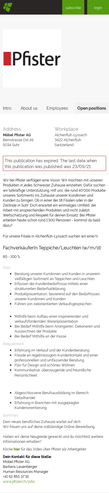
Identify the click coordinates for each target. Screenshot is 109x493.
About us (29, 108)
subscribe (73, 7)
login (98, 7)
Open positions (91, 108)
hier (17, 448)
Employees (57, 108)
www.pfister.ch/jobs (19, 481)
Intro (7, 108)
